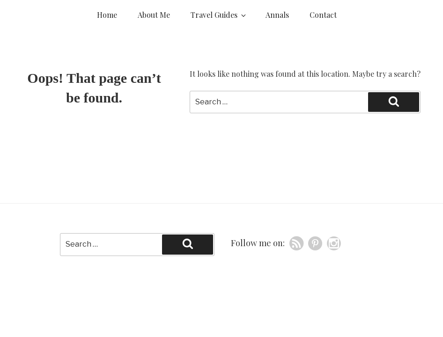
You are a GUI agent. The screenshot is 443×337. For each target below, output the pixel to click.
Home (107, 15)
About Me (154, 15)
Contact (323, 15)
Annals (277, 15)
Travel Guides (219, 15)
